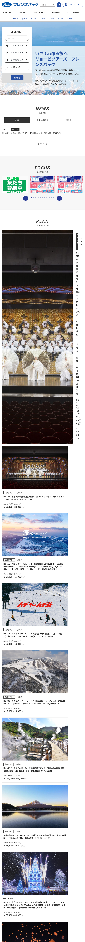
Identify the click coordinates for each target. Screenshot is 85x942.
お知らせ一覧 (42, 146)
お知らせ (68, 120)
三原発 (69, 19)
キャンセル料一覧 (52, 891)
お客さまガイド (43, 12)
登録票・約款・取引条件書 (13, 858)
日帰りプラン (8, 12)
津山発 (42, 19)
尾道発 (60, 19)
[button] (25, 199)
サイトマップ (8, 919)
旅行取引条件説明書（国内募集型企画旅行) (61, 853)
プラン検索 (7, 872)
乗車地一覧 (60, 12)
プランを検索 (42, 558)
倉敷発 (24, 19)
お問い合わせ (8, 907)
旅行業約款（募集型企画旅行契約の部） (18, 853)
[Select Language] (47, 5)
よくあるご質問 (9, 900)
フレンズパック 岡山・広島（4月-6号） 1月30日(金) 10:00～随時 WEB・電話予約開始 (33, 133)
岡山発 (15, 19)
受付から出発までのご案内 (56, 872)
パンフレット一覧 (21, 754)
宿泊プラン (25, 12)
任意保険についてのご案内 (55, 858)
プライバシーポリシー (11, 913)
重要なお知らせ (42, 120)
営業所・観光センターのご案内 (57, 878)
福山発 (51, 19)
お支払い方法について (54, 885)
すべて (17, 120)
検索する (17, 78)
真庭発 (33, 19)
